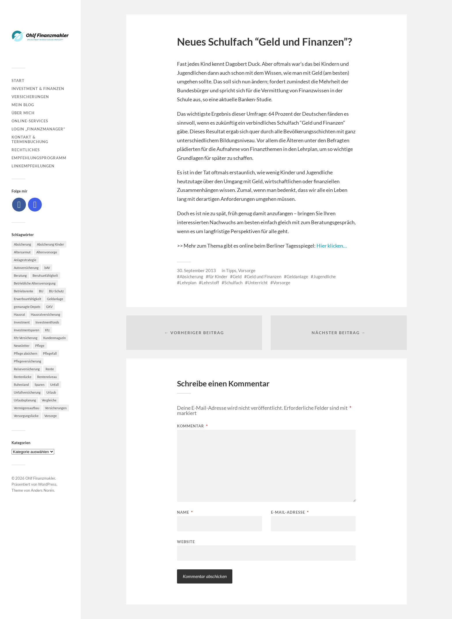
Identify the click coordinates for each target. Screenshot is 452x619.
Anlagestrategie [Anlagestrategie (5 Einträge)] (25, 260)
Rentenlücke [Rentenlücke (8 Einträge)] (22, 377)
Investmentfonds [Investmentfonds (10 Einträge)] (47, 322)
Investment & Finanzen (38, 88)
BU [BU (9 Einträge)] (41, 291)
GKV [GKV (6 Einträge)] (49, 306)
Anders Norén (42, 490)
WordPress (47, 484)
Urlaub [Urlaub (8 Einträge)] (51, 392)
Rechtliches (26, 149)
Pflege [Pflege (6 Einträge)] (39, 345)
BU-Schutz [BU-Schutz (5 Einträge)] (56, 291)
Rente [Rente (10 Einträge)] (50, 369)
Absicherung (191, 276)
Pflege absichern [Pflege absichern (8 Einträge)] (25, 353)
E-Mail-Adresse (290, 512)
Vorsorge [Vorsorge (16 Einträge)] (50, 416)
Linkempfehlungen (33, 166)
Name (185, 512)
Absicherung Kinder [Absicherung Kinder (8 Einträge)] (50, 244)
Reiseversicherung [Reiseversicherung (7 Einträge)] (27, 369)
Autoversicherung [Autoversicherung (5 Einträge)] (26, 268)
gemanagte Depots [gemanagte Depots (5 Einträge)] (27, 306)
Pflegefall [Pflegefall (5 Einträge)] (50, 353)
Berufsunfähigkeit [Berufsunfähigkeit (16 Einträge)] (45, 275)
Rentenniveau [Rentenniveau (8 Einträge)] (47, 377)
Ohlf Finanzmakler (40, 478)
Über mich (23, 113)
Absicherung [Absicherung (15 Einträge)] (22, 244)
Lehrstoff (210, 282)
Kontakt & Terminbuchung (30, 139)
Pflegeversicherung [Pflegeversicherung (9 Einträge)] (27, 361)
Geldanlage (297, 276)
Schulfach (233, 282)
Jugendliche (324, 276)
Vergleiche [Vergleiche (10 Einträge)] (49, 400)
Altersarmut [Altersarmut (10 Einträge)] (22, 252)
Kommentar (192, 426)
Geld (237, 276)
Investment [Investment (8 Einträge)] (22, 322)
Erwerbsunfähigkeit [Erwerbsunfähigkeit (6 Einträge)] (27, 299)
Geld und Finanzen (264, 276)
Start (18, 80)
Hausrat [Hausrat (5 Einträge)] (19, 314)
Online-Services (30, 121)
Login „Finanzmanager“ (38, 129)
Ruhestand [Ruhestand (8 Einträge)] (21, 384)
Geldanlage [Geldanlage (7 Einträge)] (55, 299)
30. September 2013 (196, 270)
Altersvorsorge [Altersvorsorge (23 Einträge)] (46, 252)
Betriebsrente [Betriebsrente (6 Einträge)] (23, 291)
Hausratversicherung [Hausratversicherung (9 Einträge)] (45, 314)
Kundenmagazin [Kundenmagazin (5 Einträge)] (54, 338)
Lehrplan (188, 282)
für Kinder (217, 276)
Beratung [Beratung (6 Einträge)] (20, 275)
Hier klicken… (332, 245)
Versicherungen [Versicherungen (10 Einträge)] (56, 408)
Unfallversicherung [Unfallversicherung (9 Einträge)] (27, 392)
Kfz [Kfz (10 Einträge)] (47, 330)
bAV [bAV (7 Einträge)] (47, 268)
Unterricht (258, 282)
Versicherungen (30, 96)
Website (186, 541)
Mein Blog (23, 104)
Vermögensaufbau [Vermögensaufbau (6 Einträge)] (26, 408)
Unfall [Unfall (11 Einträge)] (54, 384)
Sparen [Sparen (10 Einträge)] (39, 384)
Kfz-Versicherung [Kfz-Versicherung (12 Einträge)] (25, 338)
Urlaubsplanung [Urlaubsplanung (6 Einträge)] (25, 400)
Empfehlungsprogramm (39, 158)
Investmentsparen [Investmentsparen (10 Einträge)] (26, 330)
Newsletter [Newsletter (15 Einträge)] (21, 345)
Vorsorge (246, 270)
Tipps (231, 270)
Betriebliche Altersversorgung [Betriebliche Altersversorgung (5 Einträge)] (35, 283)
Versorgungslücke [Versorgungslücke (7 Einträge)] (26, 416)
